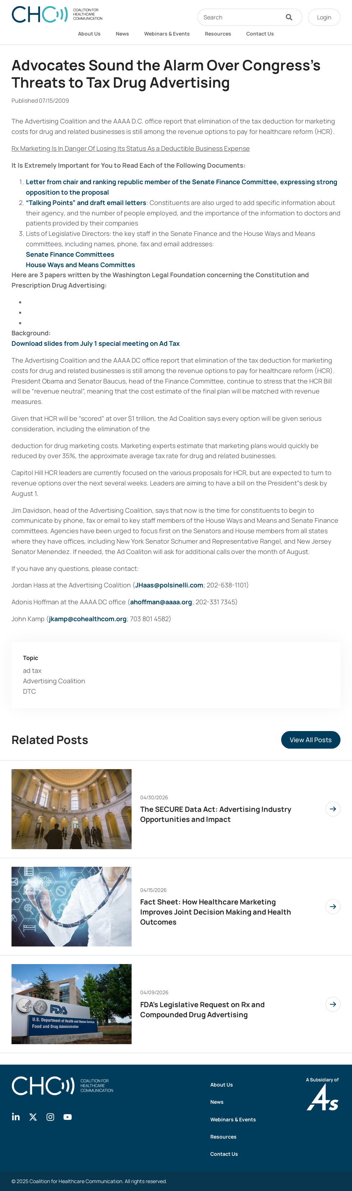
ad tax (32, 670)
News (122, 33)
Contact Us (260, 33)
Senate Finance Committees (70, 254)
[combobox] (238, 17)
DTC (29, 691)
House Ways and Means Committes (80, 264)
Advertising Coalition (54, 680)
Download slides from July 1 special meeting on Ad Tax (96, 343)
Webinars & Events (167, 33)
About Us (89, 33)
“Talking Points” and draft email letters (86, 202)
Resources (218, 33)
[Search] (290, 17)
